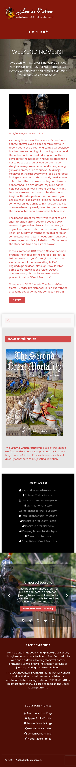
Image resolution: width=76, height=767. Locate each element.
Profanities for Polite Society (39, 511)
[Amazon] (47, 32)
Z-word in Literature (39, 536)
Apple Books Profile (39, 718)
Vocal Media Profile (39, 739)
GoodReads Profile (39, 728)
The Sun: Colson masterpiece (39, 500)
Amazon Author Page (39, 713)
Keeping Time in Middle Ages (39, 531)
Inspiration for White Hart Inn (39, 490)
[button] (67, 595)
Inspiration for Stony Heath (39, 521)
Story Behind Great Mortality (39, 541)
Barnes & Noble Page (39, 723)
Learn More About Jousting (38, 608)
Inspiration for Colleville (39, 526)
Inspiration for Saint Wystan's (39, 516)
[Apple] (44, 32)
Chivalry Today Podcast (39, 495)
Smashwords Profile (40, 733)
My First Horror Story (39, 505)
